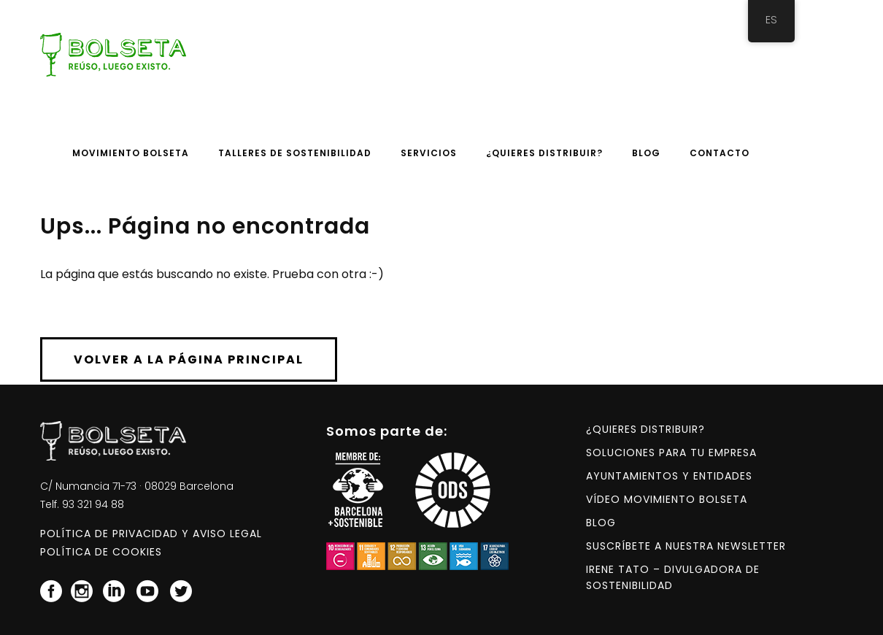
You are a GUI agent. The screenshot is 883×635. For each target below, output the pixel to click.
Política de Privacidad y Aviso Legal (151, 533)
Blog (601, 522)
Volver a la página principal (189, 359)
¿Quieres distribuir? (645, 429)
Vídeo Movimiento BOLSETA (666, 499)
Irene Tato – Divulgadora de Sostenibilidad (673, 577)
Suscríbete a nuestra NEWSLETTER (686, 546)
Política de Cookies (101, 551)
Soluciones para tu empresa (671, 452)
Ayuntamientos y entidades (669, 476)
